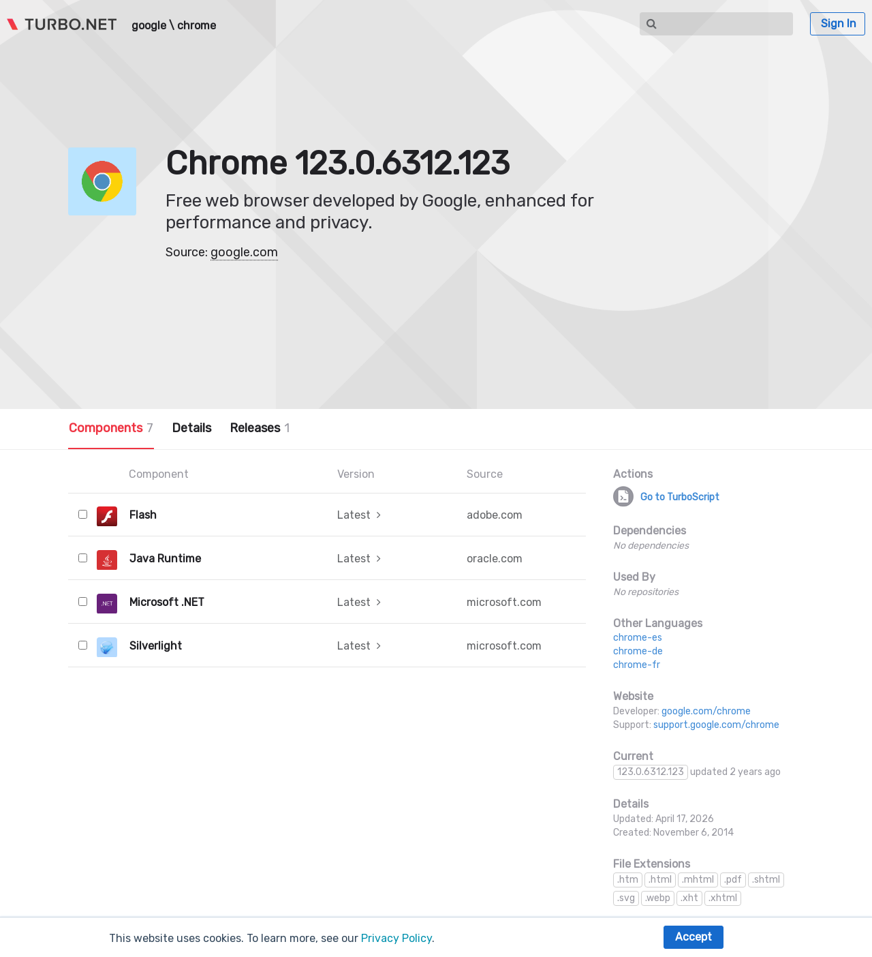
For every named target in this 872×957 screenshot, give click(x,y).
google (148, 25)
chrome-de (638, 651)
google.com (244, 252)
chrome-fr (636, 665)
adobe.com (495, 514)
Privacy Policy (396, 938)
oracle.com (495, 558)
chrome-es (637, 637)
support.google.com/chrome (716, 725)
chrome (196, 25)
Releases (260, 428)
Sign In (838, 23)
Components (111, 428)
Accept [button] (693, 936)
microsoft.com (504, 602)
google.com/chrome (706, 711)
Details (191, 428)
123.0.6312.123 (650, 772)
